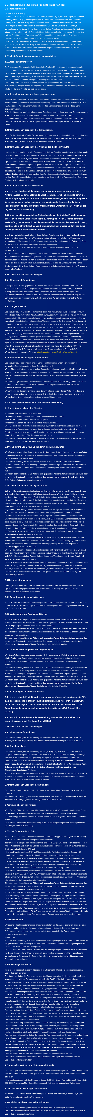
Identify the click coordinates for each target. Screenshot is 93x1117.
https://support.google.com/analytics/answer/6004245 (57, 352)
